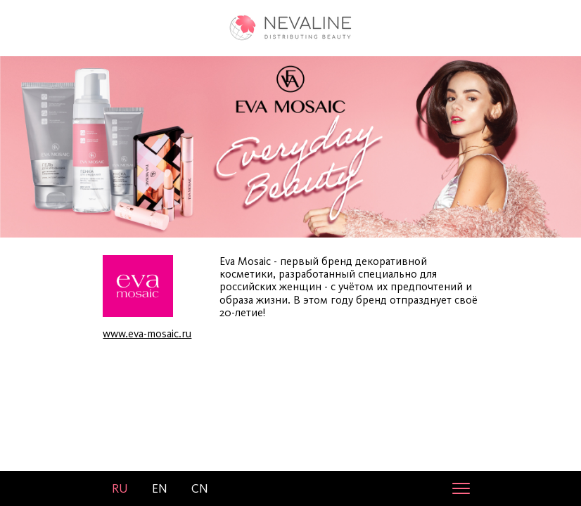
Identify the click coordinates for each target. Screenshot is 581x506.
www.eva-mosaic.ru (147, 333)
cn (199, 488)
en (159, 488)
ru (120, 488)
